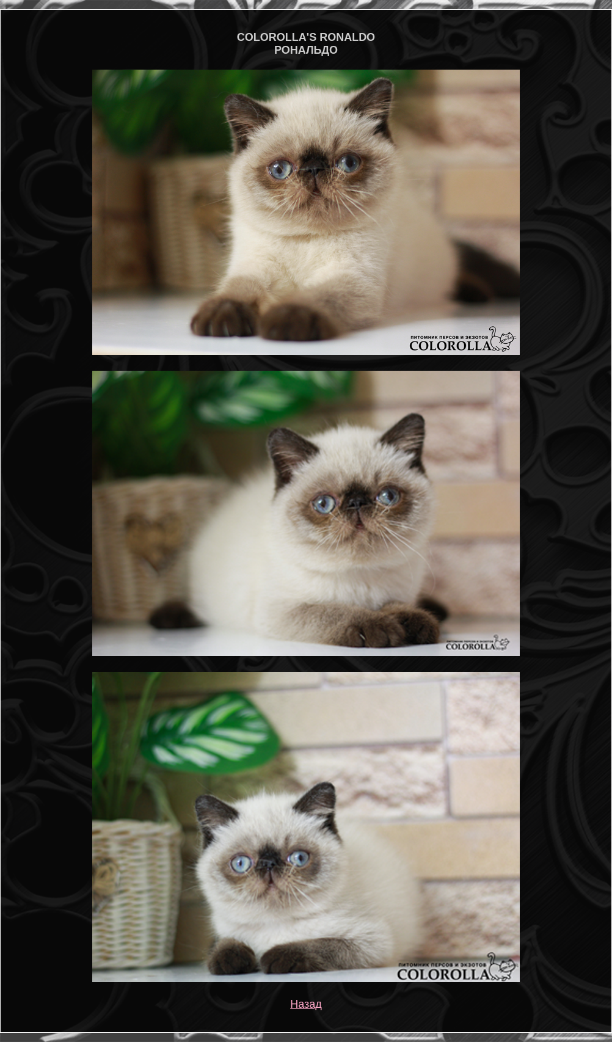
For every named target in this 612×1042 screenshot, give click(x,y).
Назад (306, 1004)
